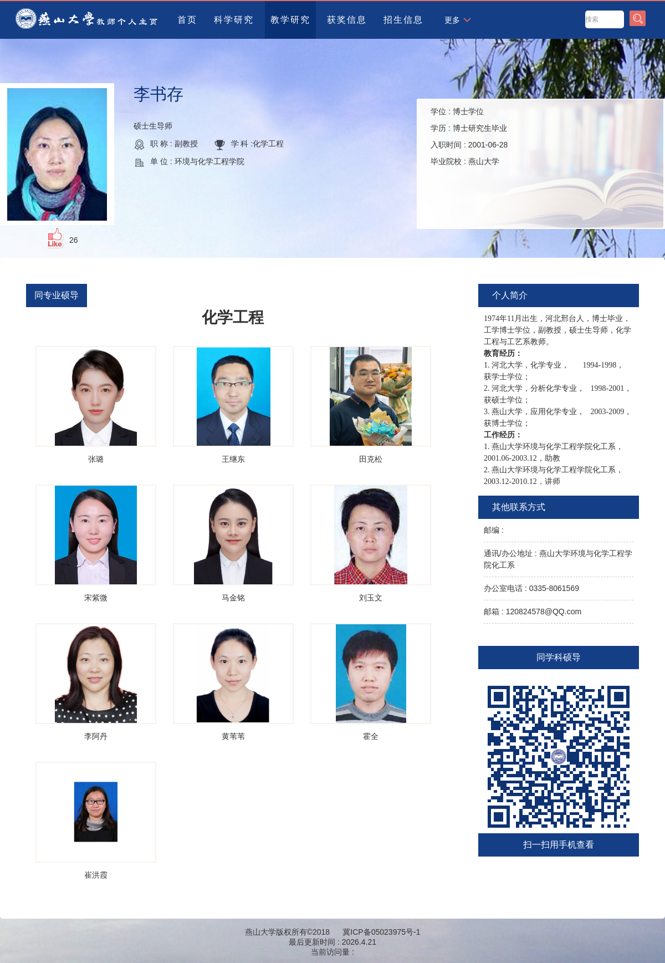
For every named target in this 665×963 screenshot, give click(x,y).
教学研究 (290, 19)
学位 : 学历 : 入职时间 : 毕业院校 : (469, 136)
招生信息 (403, 19)
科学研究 (234, 19)
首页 (187, 19)
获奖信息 (347, 19)
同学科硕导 (558, 657)
